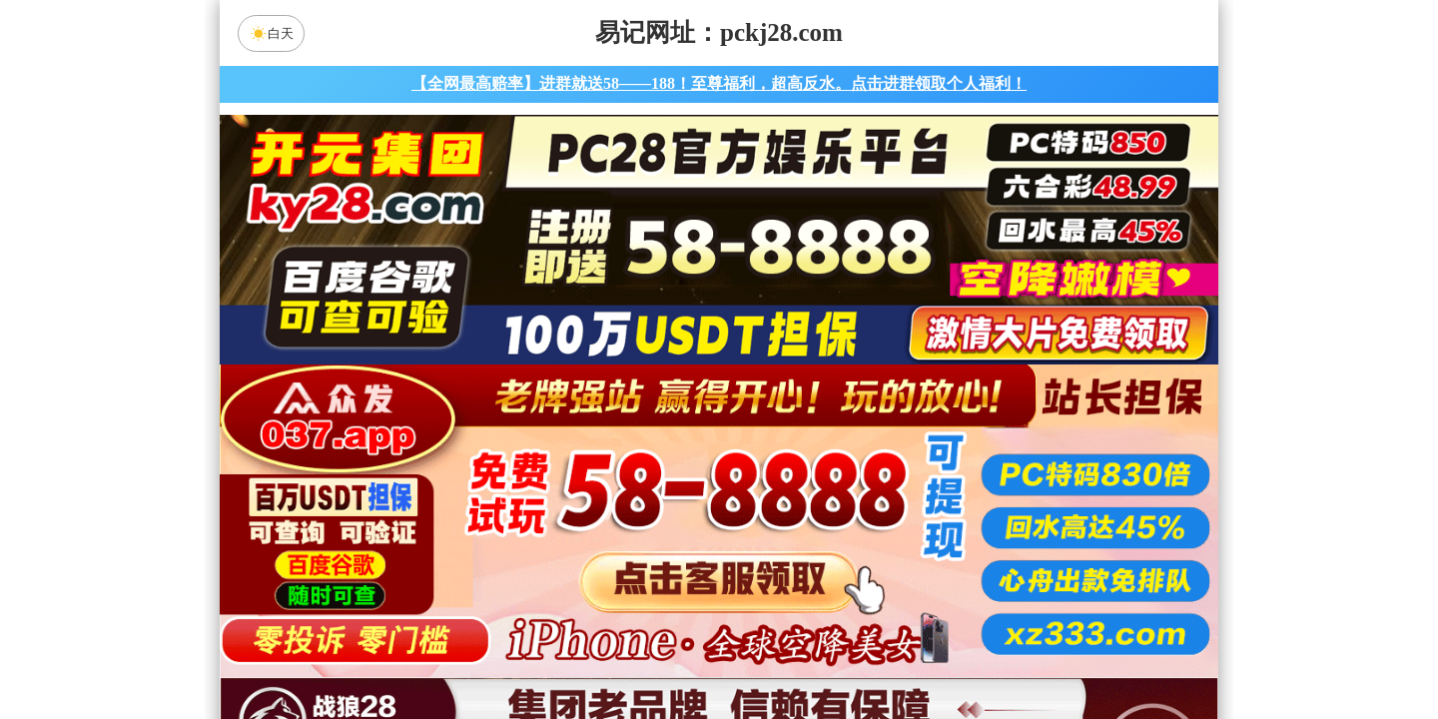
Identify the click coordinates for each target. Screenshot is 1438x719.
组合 (529, 653)
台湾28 (782, 494)
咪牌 (859, 405)
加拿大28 (529, 494)
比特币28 (909, 494)
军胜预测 (888, 600)
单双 (909, 653)
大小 (782, 653)
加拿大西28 (656, 494)
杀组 (656, 653)
